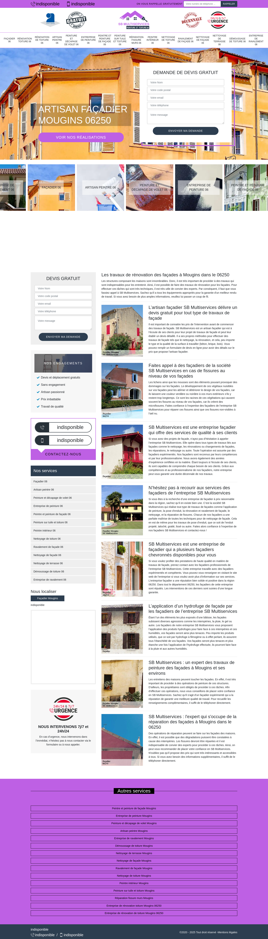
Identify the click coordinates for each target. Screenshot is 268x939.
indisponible (45, 3)
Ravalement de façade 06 (186, 40)
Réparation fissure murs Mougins (134, 898)
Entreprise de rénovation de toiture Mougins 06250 (134, 913)
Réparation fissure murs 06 (136, 40)
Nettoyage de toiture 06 (168, 40)
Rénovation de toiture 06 (42, 40)
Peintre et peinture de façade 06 (104, 40)
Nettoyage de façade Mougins (134, 860)
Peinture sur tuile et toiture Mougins (134, 890)
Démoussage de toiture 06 (237, 40)
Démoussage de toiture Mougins (134, 845)
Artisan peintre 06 (57, 40)
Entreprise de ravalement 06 (256, 40)
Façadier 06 (9, 40)
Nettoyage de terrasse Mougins (134, 853)
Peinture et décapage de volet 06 (71, 40)
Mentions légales (227, 932)
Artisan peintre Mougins (134, 830)
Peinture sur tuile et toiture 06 (120, 40)
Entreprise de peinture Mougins (134, 815)
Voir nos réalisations (81, 137)
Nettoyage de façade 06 (203, 40)
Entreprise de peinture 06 (88, 40)
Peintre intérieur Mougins (134, 883)
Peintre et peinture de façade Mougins (134, 808)
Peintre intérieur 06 (152, 40)
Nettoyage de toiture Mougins (134, 875)
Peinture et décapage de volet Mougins (134, 823)
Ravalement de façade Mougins (134, 868)
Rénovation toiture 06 (24, 40)
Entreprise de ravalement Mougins (134, 838)
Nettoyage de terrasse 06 (219, 40)
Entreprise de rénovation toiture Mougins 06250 (134, 905)
